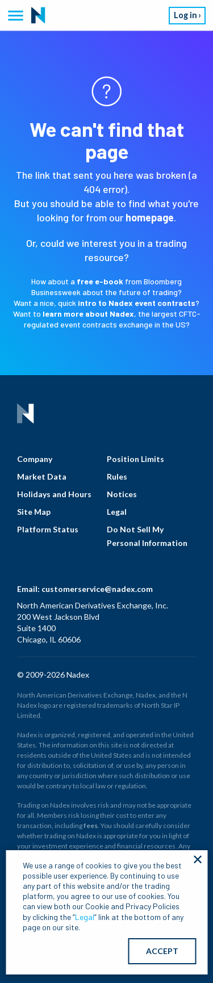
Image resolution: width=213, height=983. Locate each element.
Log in (185, 15)
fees (90, 825)
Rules (117, 476)
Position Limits (135, 459)
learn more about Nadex (88, 313)
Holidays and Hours (54, 494)
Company (34, 459)
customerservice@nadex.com (97, 589)
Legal (117, 511)
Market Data (41, 476)
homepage (150, 217)
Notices (122, 494)
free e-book (100, 281)
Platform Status (47, 529)
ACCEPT (162, 951)
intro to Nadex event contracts (136, 303)
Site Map (34, 511)
